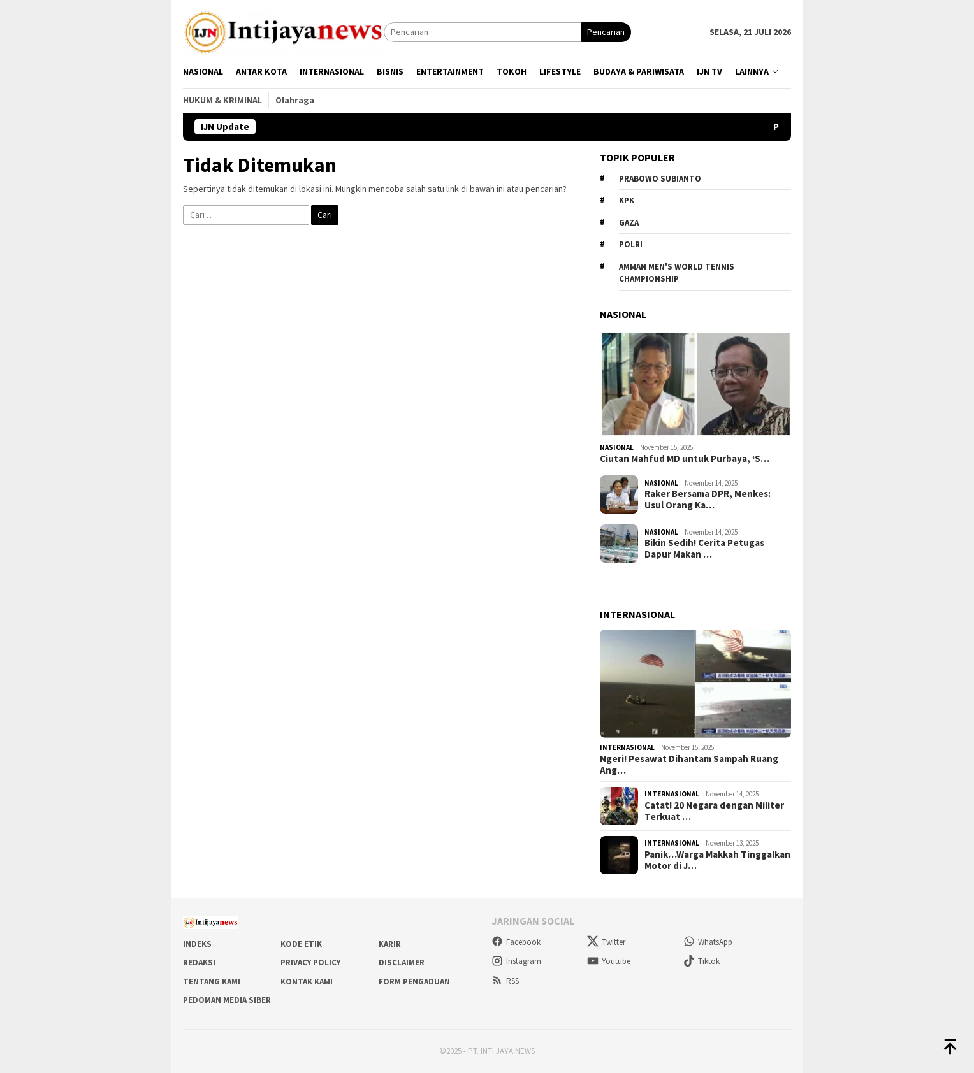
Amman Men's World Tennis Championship (676, 273)
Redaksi (199, 962)
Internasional (627, 747)
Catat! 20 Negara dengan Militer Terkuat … (714, 811)
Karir (390, 944)
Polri (631, 244)
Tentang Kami (211, 981)
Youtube (608, 961)
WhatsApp (707, 942)
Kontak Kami (306, 981)
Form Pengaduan (414, 981)
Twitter (606, 942)
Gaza (629, 222)
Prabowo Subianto (660, 178)
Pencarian (606, 32)
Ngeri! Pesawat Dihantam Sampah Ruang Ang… (689, 764)
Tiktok (701, 961)
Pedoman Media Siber (227, 1000)
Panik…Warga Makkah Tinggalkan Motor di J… (717, 860)
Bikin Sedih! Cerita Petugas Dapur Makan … (704, 548)
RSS (505, 981)
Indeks (197, 944)
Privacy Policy (310, 962)
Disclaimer (402, 962)
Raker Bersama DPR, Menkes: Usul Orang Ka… (707, 499)
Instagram (516, 961)
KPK (626, 200)
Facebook (516, 942)
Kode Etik (301, 944)
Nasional (617, 447)
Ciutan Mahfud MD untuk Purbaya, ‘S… (684, 458)
